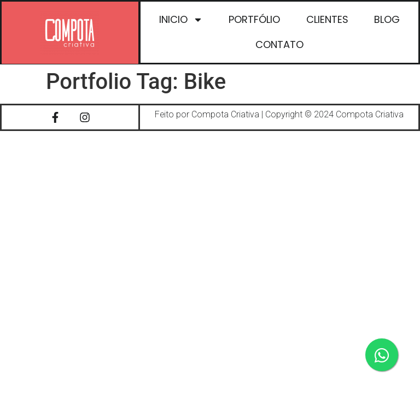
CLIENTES (327, 19)
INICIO (180, 19)
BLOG (387, 19)
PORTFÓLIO (254, 19)
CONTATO (279, 44)
